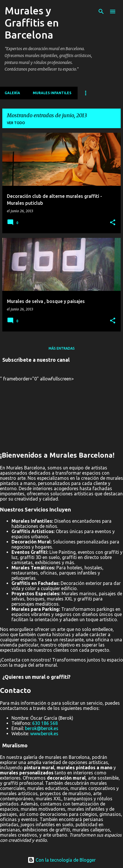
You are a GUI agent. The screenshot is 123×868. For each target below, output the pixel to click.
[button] (112, 222)
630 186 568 (45, 723)
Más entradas (62, 348)
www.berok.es (44, 733)
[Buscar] (101, 11)
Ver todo (16, 123)
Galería (12, 93)
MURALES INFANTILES (52, 93)
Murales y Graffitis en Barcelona (32, 23)
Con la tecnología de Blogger (62, 860)
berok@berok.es (41, 728)
